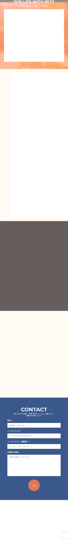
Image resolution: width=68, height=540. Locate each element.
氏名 (9, 460)
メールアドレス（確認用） (18, 481)
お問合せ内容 (13, 492)
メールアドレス (14, 471)
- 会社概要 (63, 8)
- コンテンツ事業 (61, 6)
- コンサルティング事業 (59, 4)
